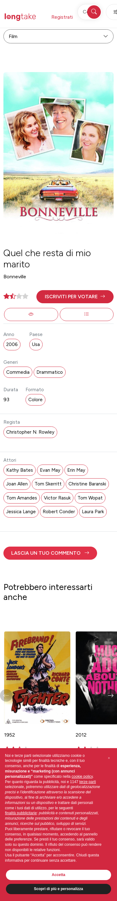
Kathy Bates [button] (19, 470)
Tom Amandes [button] (21, 498)
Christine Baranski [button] (87, 484)
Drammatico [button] (49, 372)
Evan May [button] (50, 470)
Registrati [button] (62, 17)
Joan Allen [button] (17, 484)
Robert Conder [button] (59, 511)
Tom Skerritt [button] (48, 484)
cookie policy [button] (82, 776)
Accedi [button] (92, 17)
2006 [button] (12, 344)
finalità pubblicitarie (21, 813)
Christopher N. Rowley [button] (30, 432)
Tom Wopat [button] (90, 498)
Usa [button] (36, 344)
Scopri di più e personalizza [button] (58, 889)
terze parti (87, 782)
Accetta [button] (58, 875)
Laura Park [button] (93, 511)
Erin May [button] (76, 470)
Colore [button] (35, 399)
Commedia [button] (18, 372)
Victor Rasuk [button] (57, 498)
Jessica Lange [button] (21, 511)
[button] (74, 296)
